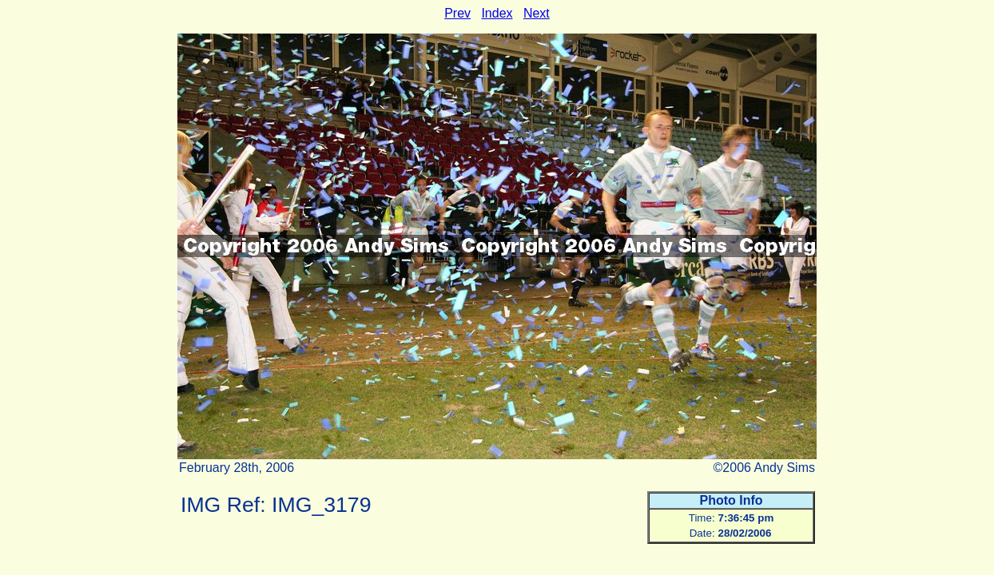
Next (536, 13)
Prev (457, 13)
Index (496, 13)
